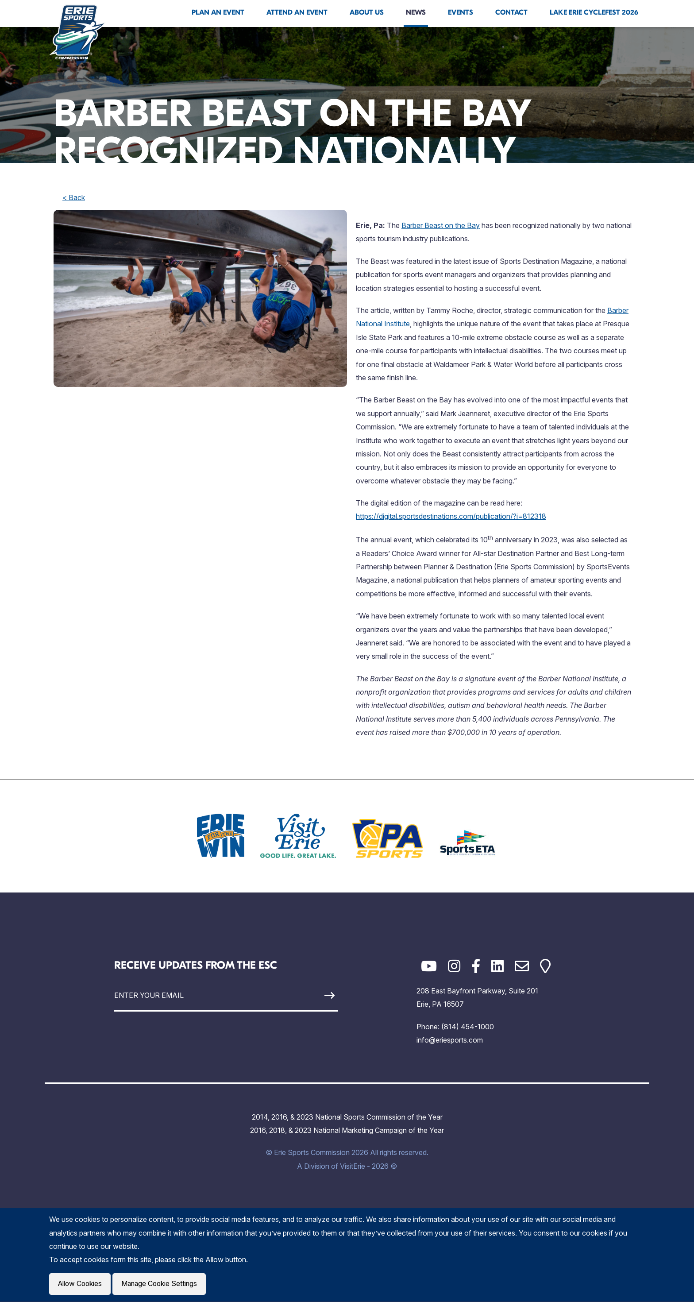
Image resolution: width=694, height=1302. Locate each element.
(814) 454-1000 (467, 1026)
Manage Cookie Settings (162, 1284)
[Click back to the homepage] (77, 32)
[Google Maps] (545, 966)
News (416, 12)
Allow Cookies (81, 1284)
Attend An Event (297, 12)
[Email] (521, 966)
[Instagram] (454, 966)
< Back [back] (73, 197)
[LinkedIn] (497, 966)
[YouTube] (428, 966)
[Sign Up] (309, 995)
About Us (367, 12)
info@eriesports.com (449, 1039)
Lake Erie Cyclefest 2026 (594, 12)
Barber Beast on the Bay (440, 225)
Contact (511, 12)
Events (460, 12)
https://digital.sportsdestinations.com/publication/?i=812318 (451, 516)
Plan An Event (218, 12)
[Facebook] (476, 966)
